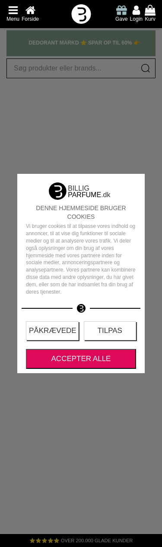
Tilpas (110, 330)
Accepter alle (81, 359)
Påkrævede (52, 330)
